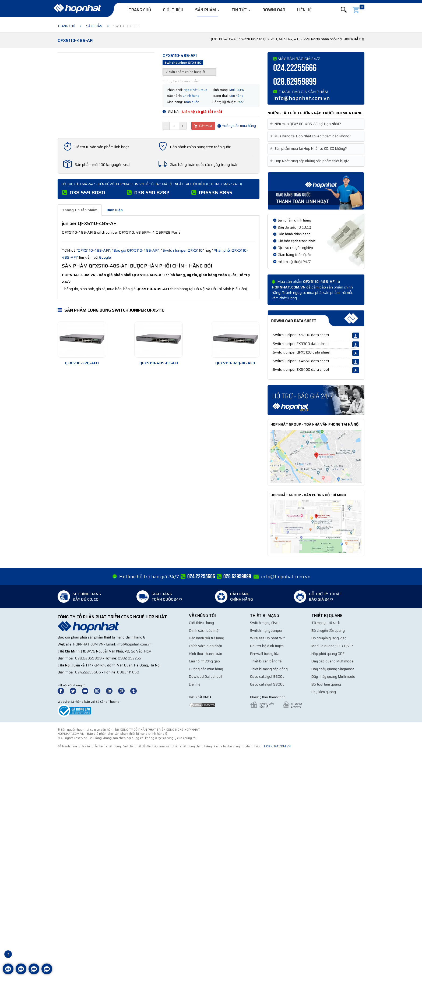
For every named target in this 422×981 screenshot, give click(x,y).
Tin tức (241, 10)
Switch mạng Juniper (266, 630)
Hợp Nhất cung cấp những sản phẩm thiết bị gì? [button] (310, 161)
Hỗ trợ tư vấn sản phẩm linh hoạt (102, 146)
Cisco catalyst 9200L (267, 676)
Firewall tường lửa (264, 654)
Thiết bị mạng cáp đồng (269, 669)
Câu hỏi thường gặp (204, 661)
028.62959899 (294, 82)
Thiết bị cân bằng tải (266, 661)
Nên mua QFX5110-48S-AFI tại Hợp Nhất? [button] (306, 124)
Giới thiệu (173, 10)
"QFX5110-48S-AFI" (93, 250)
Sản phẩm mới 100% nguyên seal (102, 164)
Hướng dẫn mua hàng (236, 126)
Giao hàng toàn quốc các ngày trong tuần (204, 164)
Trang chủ (140, 10)
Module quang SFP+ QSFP (332, 646)
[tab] (316, 124)
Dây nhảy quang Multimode (333, 676)
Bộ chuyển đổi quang (328, 630)
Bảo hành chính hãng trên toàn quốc (200, 146)
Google (105, 257)
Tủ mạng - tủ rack (325, 623)
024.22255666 (294, 68)
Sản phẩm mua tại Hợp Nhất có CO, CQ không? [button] (309, 148)
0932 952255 (129, 658)
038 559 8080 (87, 192)
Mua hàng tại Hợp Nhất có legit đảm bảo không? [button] (311, 136)
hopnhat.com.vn (88, 644)
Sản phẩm (207, 10)
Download (273, 10)
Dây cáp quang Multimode (332, 661)
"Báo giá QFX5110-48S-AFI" (136, 250)
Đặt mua (203, 125)
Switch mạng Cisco (265, 623)
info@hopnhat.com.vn (301, 98)
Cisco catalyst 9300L (267, 684)
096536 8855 (215, 192)
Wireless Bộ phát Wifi (268, 638)
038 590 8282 (151, 192)
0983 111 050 (128, 672)
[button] (344, 10)
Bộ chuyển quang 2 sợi (329, 638)
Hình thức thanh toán (205, 654)
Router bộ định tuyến (267, 646)
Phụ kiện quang (323, 692)
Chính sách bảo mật (204, 630)
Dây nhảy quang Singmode (332, 669)
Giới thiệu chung (201, 623)
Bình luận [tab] (115, 210)
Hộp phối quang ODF (327, 654)
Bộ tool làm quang (326, 684)
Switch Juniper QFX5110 (183, 250)
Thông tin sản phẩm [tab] (79, 210)
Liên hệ (304, 10)
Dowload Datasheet (205, 676)
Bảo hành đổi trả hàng (206, 638)
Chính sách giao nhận (205, 646)
